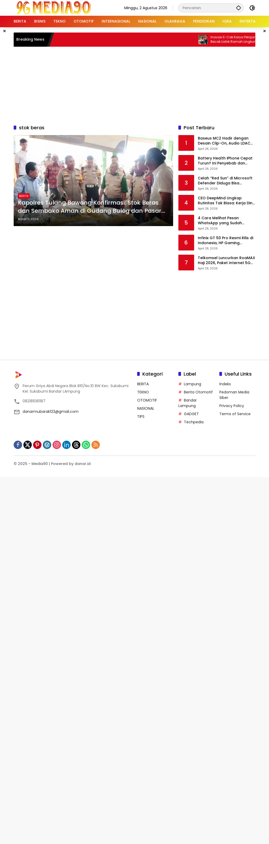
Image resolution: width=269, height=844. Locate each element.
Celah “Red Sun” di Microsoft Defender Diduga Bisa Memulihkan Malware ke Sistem (225, 181)
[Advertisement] (141, 84)
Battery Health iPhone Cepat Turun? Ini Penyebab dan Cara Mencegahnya (225, 161)
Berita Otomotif (198, 392)
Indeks (225, 384)
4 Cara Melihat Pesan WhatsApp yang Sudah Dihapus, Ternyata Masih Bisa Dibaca (226, 221)
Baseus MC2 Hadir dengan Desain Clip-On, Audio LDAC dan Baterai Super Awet (224, 141)
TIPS (140, 416)
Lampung (192, 384)
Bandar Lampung (187, 403)
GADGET (191, 413)
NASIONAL (145, 408)
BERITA (23, 196)
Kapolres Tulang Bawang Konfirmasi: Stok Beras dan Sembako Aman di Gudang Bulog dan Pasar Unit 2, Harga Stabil (89, 207)
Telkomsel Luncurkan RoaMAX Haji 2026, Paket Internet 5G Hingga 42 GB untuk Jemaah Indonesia (226, 260)
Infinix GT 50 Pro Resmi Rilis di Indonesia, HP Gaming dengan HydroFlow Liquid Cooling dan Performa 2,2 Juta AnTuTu (225, 241)
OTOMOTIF (147, 400)
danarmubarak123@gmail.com (51, 411)
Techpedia (194, 422)
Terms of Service (235, 413)
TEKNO (143, 392)
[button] (238, 7)
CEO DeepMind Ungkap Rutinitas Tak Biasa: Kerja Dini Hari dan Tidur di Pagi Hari (225, 201)
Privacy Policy (231, 405)
